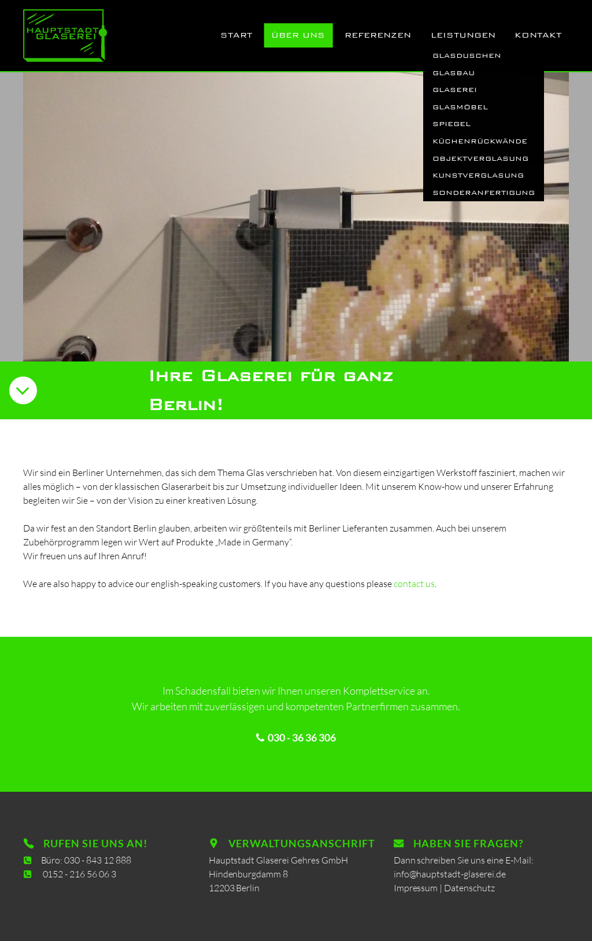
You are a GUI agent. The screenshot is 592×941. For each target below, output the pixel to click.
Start (236, 35)
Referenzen (378, 35)
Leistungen (463, 35)
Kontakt (538, 35)
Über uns (298, 35)
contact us (414, 583)
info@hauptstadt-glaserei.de (451, 873)
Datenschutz (470, 886)
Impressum (418, 886)
